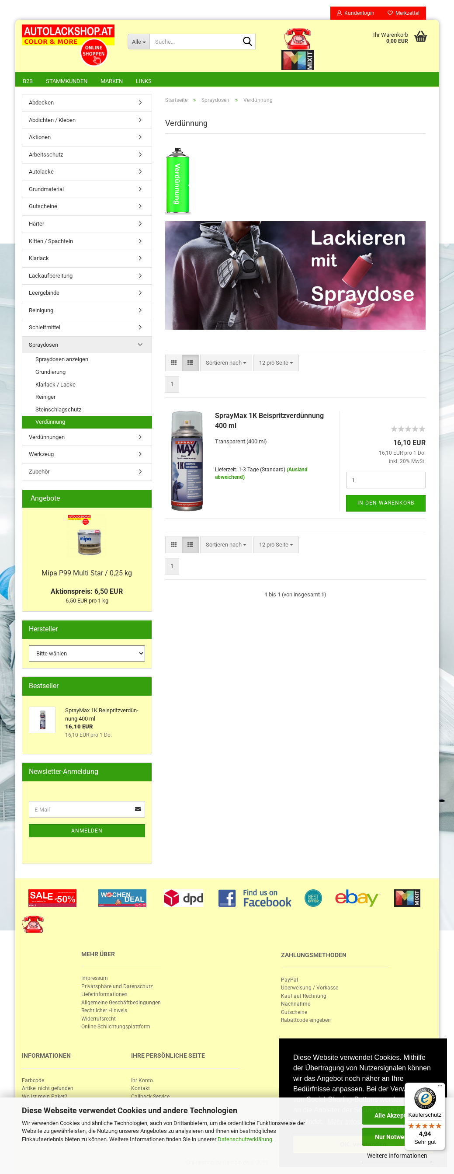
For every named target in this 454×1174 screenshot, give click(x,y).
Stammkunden (66, 81)
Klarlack (39, 258)
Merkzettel (403, 13)
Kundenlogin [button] (355, 13)
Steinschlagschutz (58, 409)
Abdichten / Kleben (52, 120)
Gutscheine (43, 206)
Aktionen (40, 137)
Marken (112, 81)
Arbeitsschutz (46, 154)
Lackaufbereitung (51, 275)
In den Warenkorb (385, 503)
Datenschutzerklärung (245, 1139)
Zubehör (39, 471)
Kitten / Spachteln (51, 241)
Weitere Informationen (397, 1155)
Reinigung (41, 310)
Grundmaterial (46, 189)
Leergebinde (44, 292)
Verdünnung (50, 421)
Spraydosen (43, 344)
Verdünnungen (47, 437)
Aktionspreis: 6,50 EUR (87, 591)
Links (144, 81)
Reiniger (45, 397)
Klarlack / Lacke (55, 384)
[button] (173, 363)
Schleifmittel (44, 327)
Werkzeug (41, 454)
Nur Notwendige (397, 1136)
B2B (28, 81)
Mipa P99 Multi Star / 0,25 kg (87, 573)
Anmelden (87, 831)
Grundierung (50, 372)
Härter (36, 223)
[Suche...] (138, 41)
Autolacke (41, 171)
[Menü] (440, 1088)
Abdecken (41, 102)
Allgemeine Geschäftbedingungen (121, 1003)
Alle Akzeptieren (397, 1115)
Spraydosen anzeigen (61, 359)
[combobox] (226, 363)
